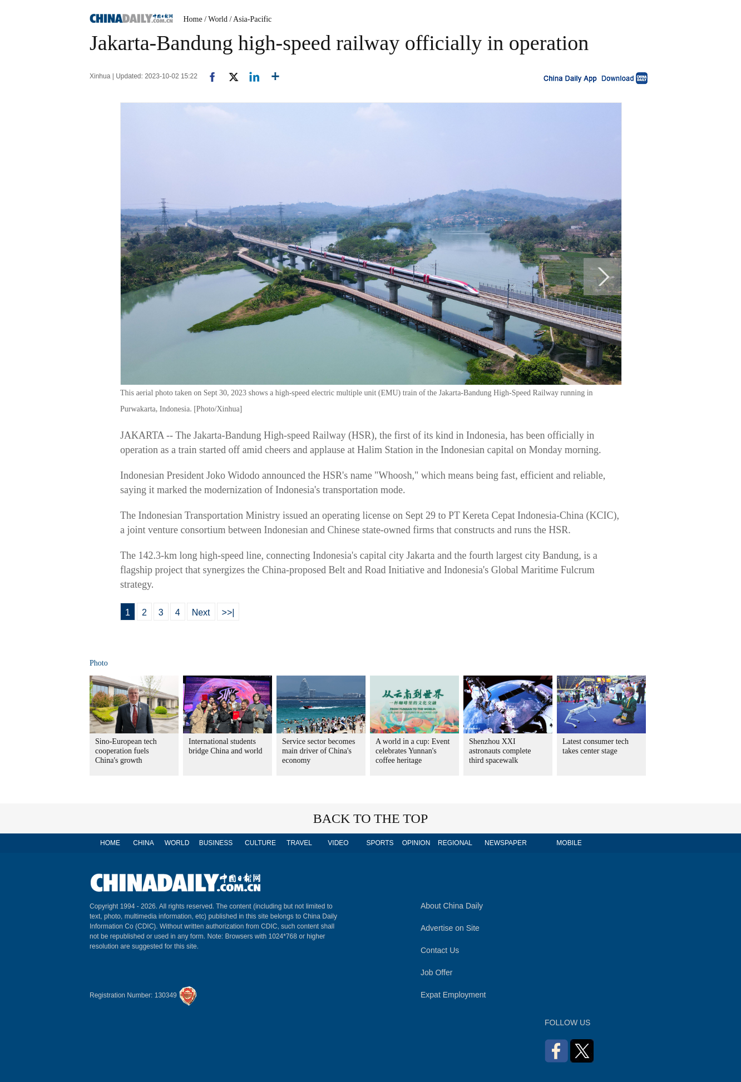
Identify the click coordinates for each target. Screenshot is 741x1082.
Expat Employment (453, 994)
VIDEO (338, 843)
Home (193, 19)
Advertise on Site (450, 928)
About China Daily (452, 905)
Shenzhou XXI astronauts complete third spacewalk (500, 751)
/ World (216, 19)
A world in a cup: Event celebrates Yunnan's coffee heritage (412, 751)
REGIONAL (455, 843)
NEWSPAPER (505, 843)
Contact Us (440, 950)
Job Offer (436, 972)
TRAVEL (299, 843)
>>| (228, 612)
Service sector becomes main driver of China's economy (318, 751)
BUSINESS (216, 843)
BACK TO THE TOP (370, 818)
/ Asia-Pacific (251, 19)
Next (201, 612)
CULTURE (260, 843)
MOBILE (568, 843)
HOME (110, 843)
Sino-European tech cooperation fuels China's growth (126, 751)
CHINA (143, 843)
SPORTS (379, 843)
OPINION (416, 843)
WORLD (177, 843)
